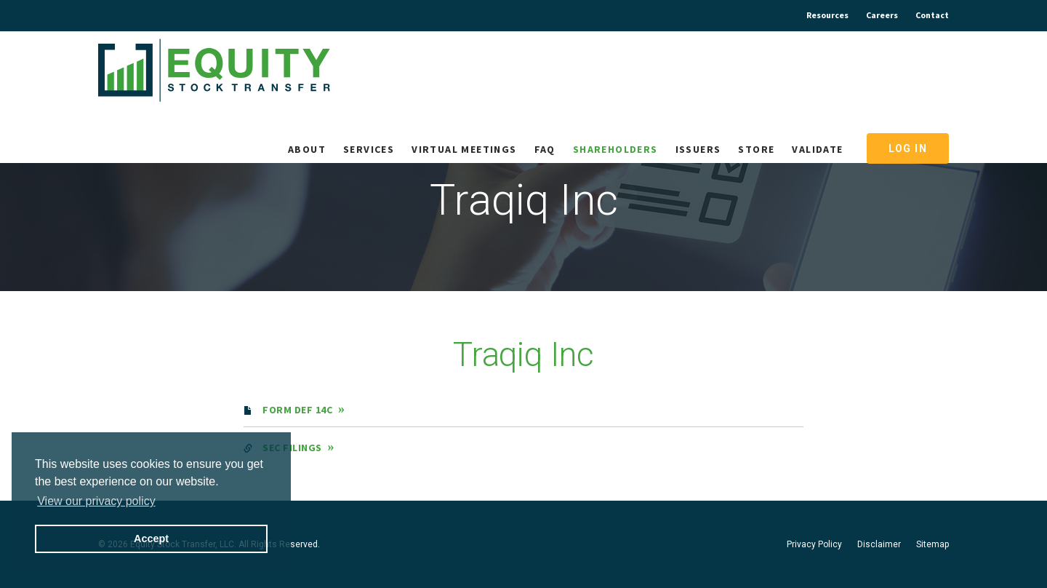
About (307, 149)
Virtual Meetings (464, 149)
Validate (817, 149)
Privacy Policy (814, 544)
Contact (932, 14)
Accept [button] (151, 538)
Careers (882, 14)
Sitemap (932, 544)
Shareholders (615, 149)
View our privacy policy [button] (96, 501)
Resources (827, 14)
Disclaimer (879, 544)
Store (756, 149)
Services (368, 149)
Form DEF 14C (297, 409)
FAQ (544, 149)
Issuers (698, 149)
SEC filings (292, 447)
